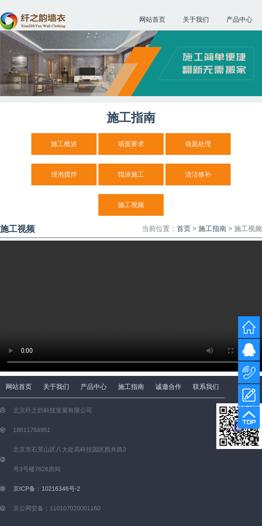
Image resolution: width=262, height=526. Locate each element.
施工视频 (131, 204)
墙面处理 (198, 143)
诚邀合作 (168, 386)
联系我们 (206, 386)
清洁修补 (198, 174)
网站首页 (152, 19)
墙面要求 (131, 143)
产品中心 (239, 19)
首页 (184, 228)
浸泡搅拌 (64, 174)
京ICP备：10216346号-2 (46, 488)
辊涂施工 (131, 174)
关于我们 (196, 19)
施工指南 (212, 228)
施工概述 (64, 143)
